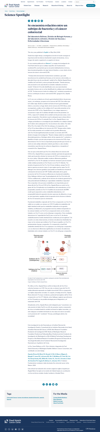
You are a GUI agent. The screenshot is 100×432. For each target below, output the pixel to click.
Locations (63, 2)
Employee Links (74, 424)
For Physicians (49, 2)
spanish (42, 401)
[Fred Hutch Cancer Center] (13, 425)
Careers (57, 2)
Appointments (30, 2)
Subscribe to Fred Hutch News (87, 424)
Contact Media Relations (60, 401)
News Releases (57, 403)
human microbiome (23, 401)
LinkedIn (32, 24)
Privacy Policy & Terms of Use (37, 425)
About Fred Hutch (58, 406)
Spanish (9, 403)
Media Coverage (58, 404)
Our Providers (39, 2)
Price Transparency (60, 425)
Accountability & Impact (61, 424)
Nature (48, 67)
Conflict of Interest (50, 425)
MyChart (23, 2)
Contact (70, 2)
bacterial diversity (34, 401)
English (46, 56)
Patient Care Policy (71, 425)
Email (39, 24)
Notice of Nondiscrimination (89, 425)
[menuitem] (27, 7)
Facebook (29, 24)
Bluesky (42, 24)
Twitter (35, 24)
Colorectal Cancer (12, 401)
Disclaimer (79, 425)
